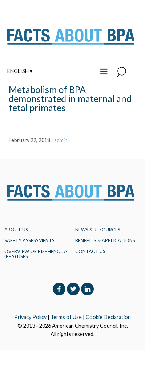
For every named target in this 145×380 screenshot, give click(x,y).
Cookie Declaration (108, 317)
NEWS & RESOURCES (97, 230)
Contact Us (90, 251)
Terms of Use (66, 317)
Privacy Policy (30, 317)
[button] (121, 72)
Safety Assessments (29, 240)
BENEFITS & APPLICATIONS (105, 240)
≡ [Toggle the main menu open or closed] (104, 70)
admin (61, 140)
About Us (16, 230)
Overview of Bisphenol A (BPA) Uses (35, 253)
